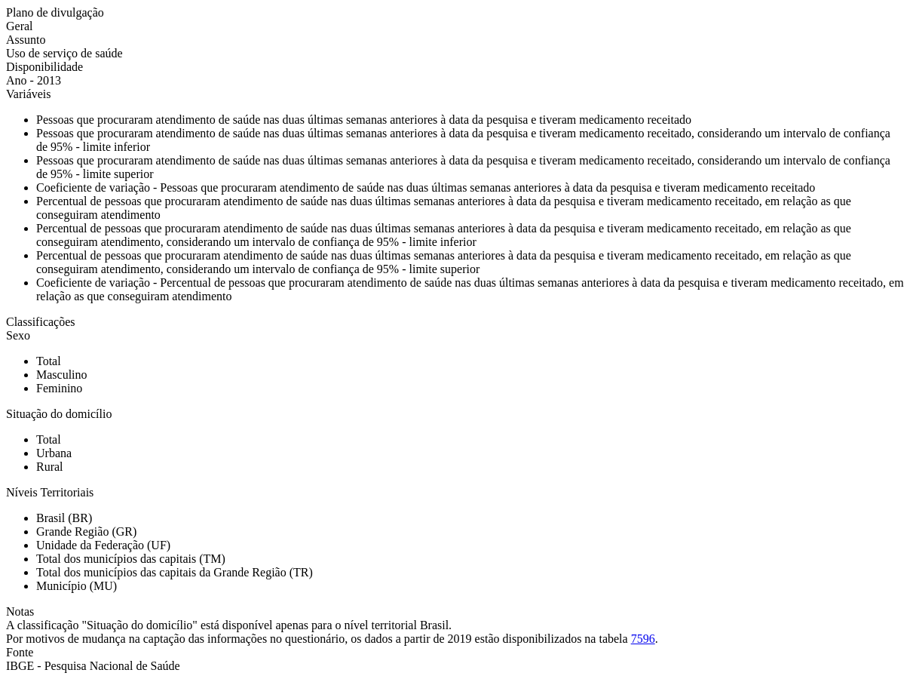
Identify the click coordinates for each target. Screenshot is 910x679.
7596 (643, 638)
